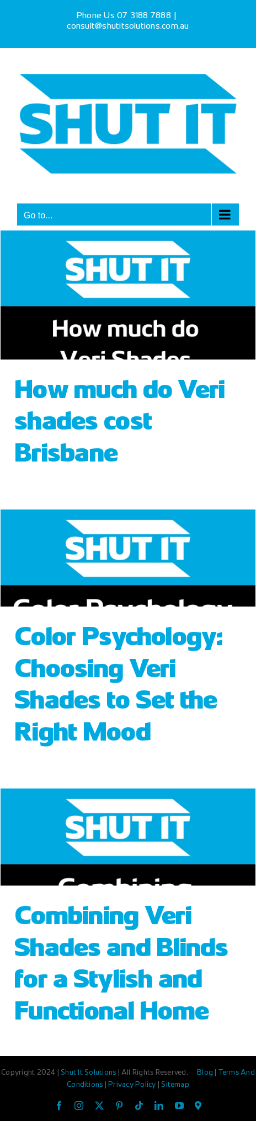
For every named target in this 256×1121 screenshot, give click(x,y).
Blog (206, 1073)
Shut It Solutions (88, 1073)
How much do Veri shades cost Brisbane (119, 423)
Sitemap (175, 1085)
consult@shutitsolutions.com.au (128, 27)
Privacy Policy (133, 1085)
